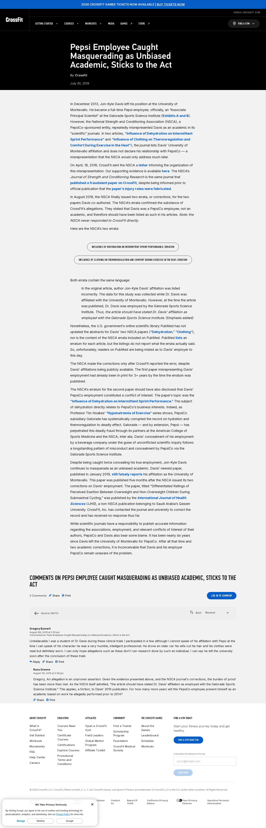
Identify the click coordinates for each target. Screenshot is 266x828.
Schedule (147, 740)
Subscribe (183, 772)
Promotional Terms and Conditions (65, 759)
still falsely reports (127, 474)
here (165, 171)
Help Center (38, 757)
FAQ (32, 751)
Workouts (36, 740)
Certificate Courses (64, 737)
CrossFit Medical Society (124, 748)
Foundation (120, 740)
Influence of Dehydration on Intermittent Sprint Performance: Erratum (133, 247)
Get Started (37, 735)
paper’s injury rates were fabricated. (142, 189)
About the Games (147, 728)
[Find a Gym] (244, 23)
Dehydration (162, 332)
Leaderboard (150, 735)
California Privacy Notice (157, 802)
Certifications (66, 744)
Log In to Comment (221, 595)
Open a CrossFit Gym (96, 728)
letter (143, 165)
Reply (35, 661)
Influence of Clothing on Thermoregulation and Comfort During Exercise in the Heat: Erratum (133, 259)
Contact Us (115, 802)
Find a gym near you (188, 740)
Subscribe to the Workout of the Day (189, 754)
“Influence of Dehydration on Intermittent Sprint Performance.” (122, 401)
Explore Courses (68, 750)
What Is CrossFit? (36, 728)
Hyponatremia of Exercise (129, 413)
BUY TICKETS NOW (171, 4)
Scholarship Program (121, 733)
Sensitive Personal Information (218, 802)
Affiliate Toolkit (95, 750)
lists (178, 338)
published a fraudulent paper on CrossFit (103, 183)
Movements (37, 746)
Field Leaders (94, 735)
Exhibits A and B (176, 116)
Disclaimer (98, 800)
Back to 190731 (46, 613)
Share (54, 595)
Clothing (184, 332)
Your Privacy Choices (187, 802)
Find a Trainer (122, 725)
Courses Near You (66, 728)
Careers (35, 762)
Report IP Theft (132, 802)
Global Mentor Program (94, 742)
